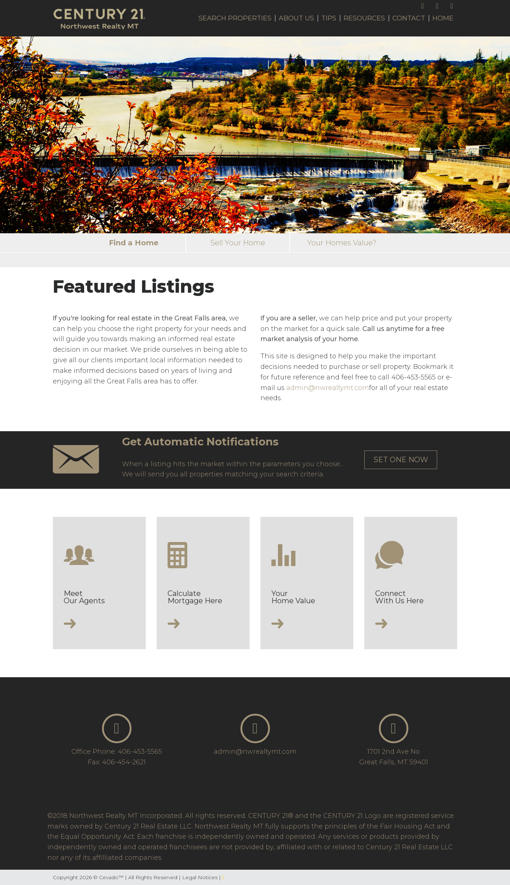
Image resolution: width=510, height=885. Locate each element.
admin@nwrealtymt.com (327, 388)
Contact (408, 18)
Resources (364, 18)
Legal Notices (200, 877)
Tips (328, 18)
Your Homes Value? (342, 242)
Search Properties (235, 18)
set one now (400, 459)
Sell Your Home (238, 242)
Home (443, 18)
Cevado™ (112, 877)
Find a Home (133, 242)
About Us (296, 18)
